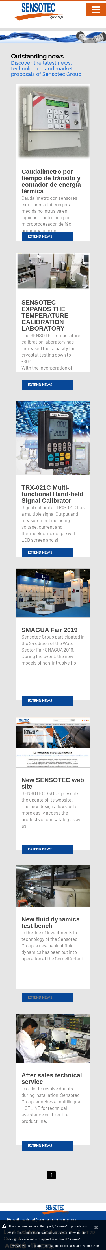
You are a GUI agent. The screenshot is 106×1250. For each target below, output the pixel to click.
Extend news (40, 997)
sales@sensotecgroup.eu (49, 1220)
